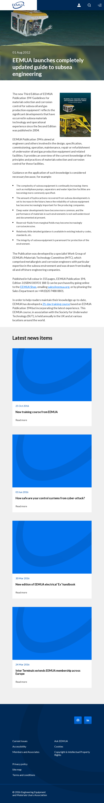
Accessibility (19, 746)
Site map (17, 769)
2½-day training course (56, 304)
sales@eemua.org (58, 287)
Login (79, 5)
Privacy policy (19, 764)
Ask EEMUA (61, 741)
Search (89, 5)
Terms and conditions (23, 774)
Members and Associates (25, 751)
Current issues (19, 741)
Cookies (58, 746)
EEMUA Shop (28, 287)
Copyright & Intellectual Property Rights (72, 753)
